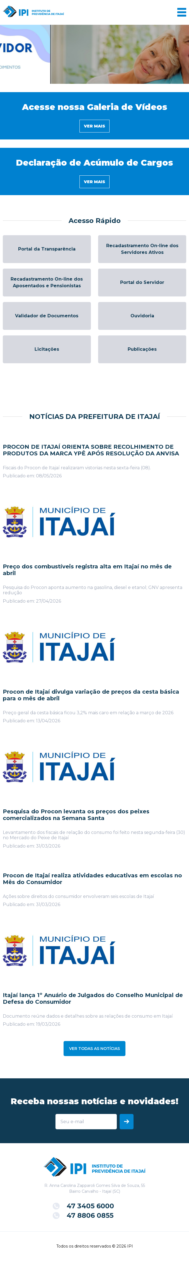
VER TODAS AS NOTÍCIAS (94, 1048)
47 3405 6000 (90, 1206)
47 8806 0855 (90, 1215)
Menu (181, 12)
